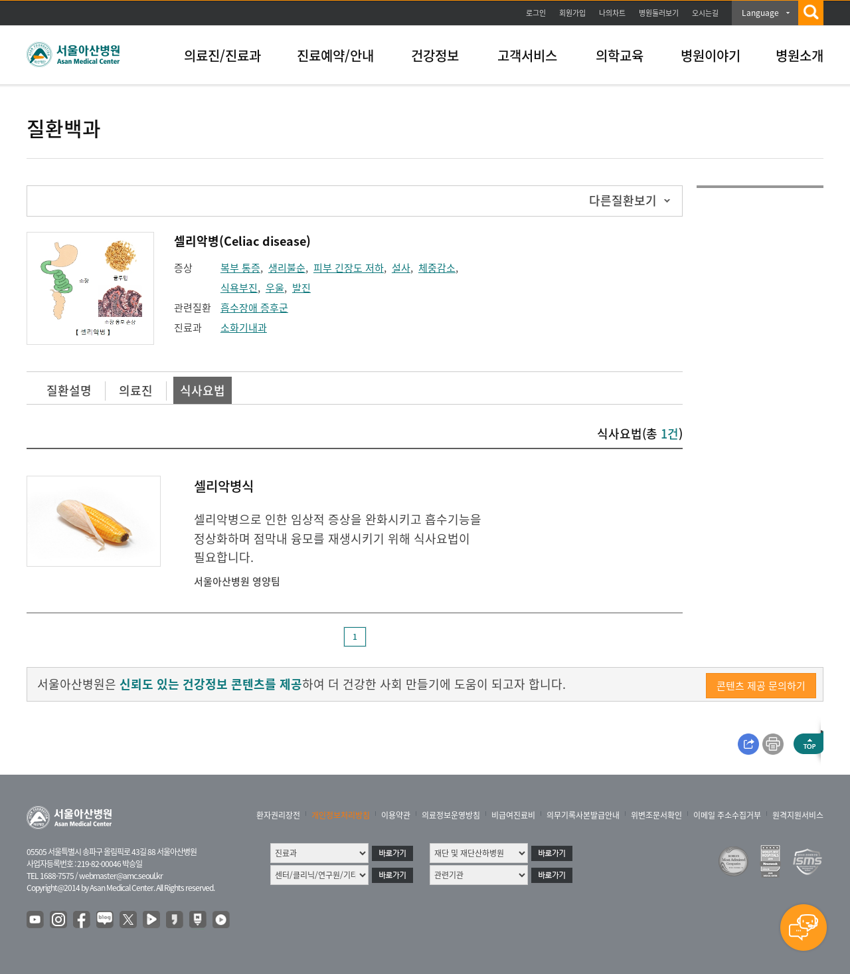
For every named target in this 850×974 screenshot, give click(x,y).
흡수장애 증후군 (254, 307)
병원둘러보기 (659, 13)
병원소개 (799, 55)
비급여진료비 (513, 815)
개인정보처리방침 (340, 815)
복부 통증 (240, 267)
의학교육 (619, 55)
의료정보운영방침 (451, 815)
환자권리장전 (278, 815)
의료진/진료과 (222, 55)
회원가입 (572, 13)
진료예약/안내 (335, 55)
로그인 (536, 13)
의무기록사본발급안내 (583, 815)
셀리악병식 (224, 486)
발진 (301, 287)
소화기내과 (243, 327)
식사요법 (202, 390)
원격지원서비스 (797, 815)
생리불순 (286, 267)
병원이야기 (710, 55)
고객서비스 (527, 55)
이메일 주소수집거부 (727, 815)
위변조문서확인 (656, 815)
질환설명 (69, 390)
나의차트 (612, 13)
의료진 (136, 390)
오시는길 (705, 13)
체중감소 (437, 267)
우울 (275, 287)
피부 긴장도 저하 (348, 267)
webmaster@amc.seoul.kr (121, 876)
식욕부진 (239, 287)
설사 (401, 267)
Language (760, 13)
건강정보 (435, 55)
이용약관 (395, 815)
